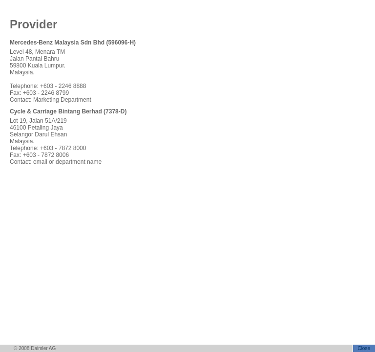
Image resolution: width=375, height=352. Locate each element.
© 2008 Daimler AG (35, 348)
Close (363, 348)
